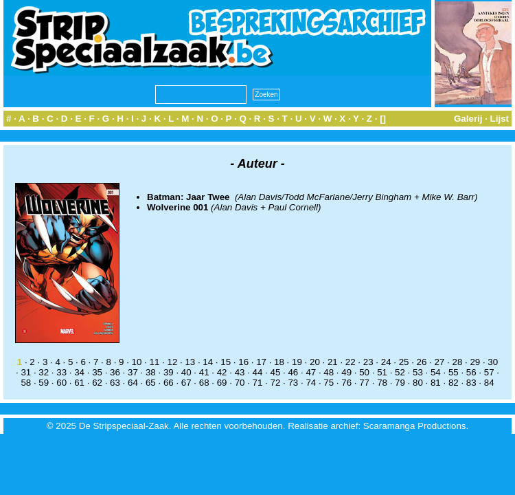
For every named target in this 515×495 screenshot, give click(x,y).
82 (453, 382)
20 (315, 362)
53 (418, 372)
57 (489, 372)
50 (364, 372)
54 (436, 372)
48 (328, 372)
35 (97, 372)
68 (204, 382)
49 (346, 372)
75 (328, 382)
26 (422, 362)
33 (61, 372)
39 (168, 372)
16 (243, 362)
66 (168, 382)
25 (404, 362)
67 (186, 382)
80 (418, 382)
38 (151, 372)
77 (364, 382)
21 (333, 362)
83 (471, 382)
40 (186, 372)
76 (346, 382)
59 (43, 382)
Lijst (499, 118)
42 (222, 372)
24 (386, 362)
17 (261, 362)
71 (258, 382)
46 (293, 372)
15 (225, 362)
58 (26, 382)
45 (276, 372)
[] (383, 118)
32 (43, 372)
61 (79, 382)
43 (240, 372)
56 (471, 372)
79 (400, 382)
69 (222, 382)
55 (453, 372)
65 (151, 382)
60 (61, 382)
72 (276, 382)
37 (133, 372)
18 (279, 362)
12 (172, 362)
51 (382, 372)
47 (311, 372)
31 (26, 372)
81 (436, 382)
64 (133, 382)
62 (97, 382)
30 (493, 362)
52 (400, 372)
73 (293, 382)
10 (137, 362)
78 (382, 382)
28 (457, 362)
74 (311, 382)
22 (350, 362)
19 (297, 362)
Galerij (468, 118)
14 (208, 362)
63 (115, 382)
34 (79, 372)
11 (155, 362)
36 (115, 372)
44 (258, 372)
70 (240, 382)
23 (368, 362)
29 (475, 362)
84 (489, 382)
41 (204, 372)
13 (190, 362)
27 (440, 362)
